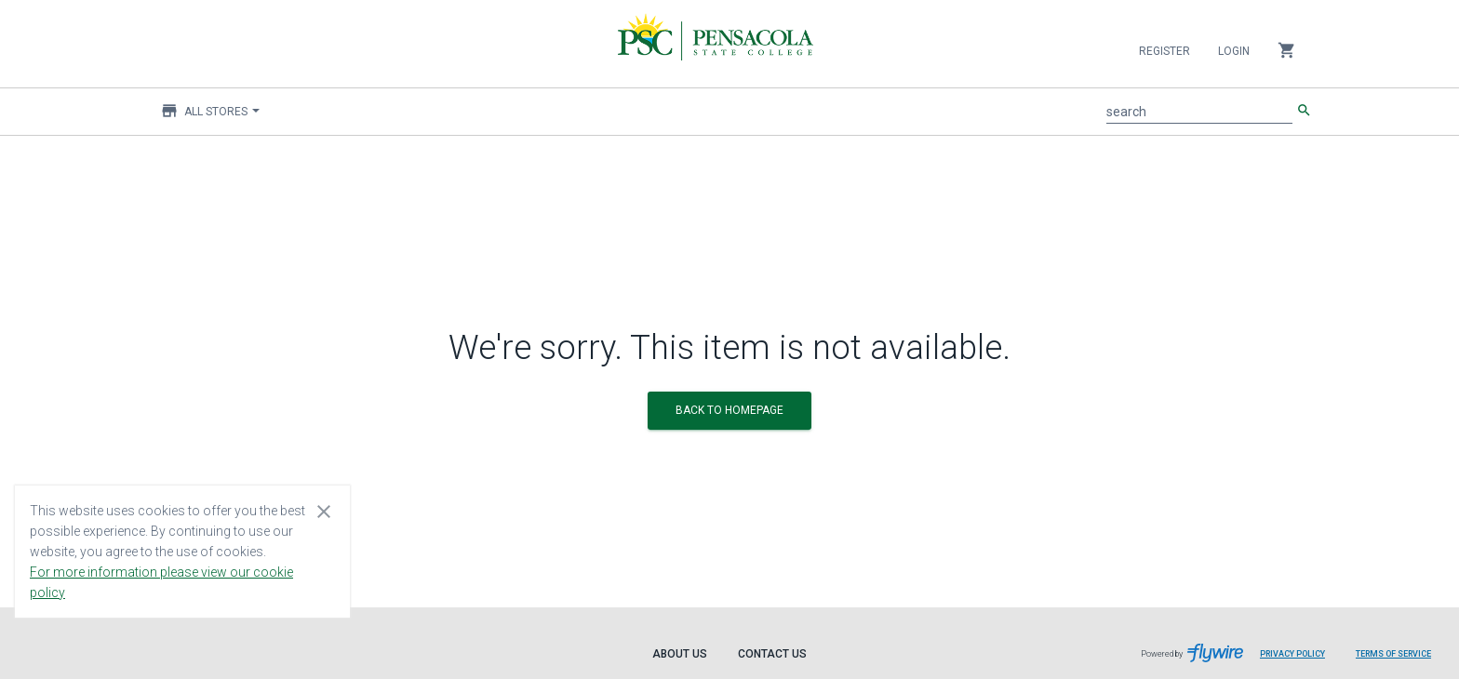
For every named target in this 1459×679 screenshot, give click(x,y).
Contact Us (772, 653)
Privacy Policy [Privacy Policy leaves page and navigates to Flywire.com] (1292, 654)
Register (1164, 51)
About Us (679, 653)
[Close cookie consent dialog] (324, 510)
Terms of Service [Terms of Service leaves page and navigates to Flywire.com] (1393, 654)
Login (1234, 51)
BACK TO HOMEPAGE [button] (729, 410)
